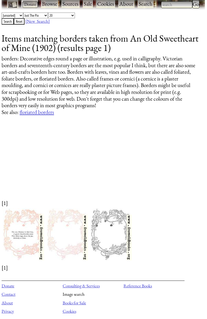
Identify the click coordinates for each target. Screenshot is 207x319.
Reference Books (137, 286)
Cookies (105, 3)
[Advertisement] (100, 162)
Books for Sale (74, 303)
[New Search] (37, 21)
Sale (88, 3)
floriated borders (37, 112)
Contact (8, 294)
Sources (70, 3)
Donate (8, 286)
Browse (49, 3)
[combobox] (176, 4)
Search (145, 3)
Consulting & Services (81, 286)
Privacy (8, 311)
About (126, 3)
